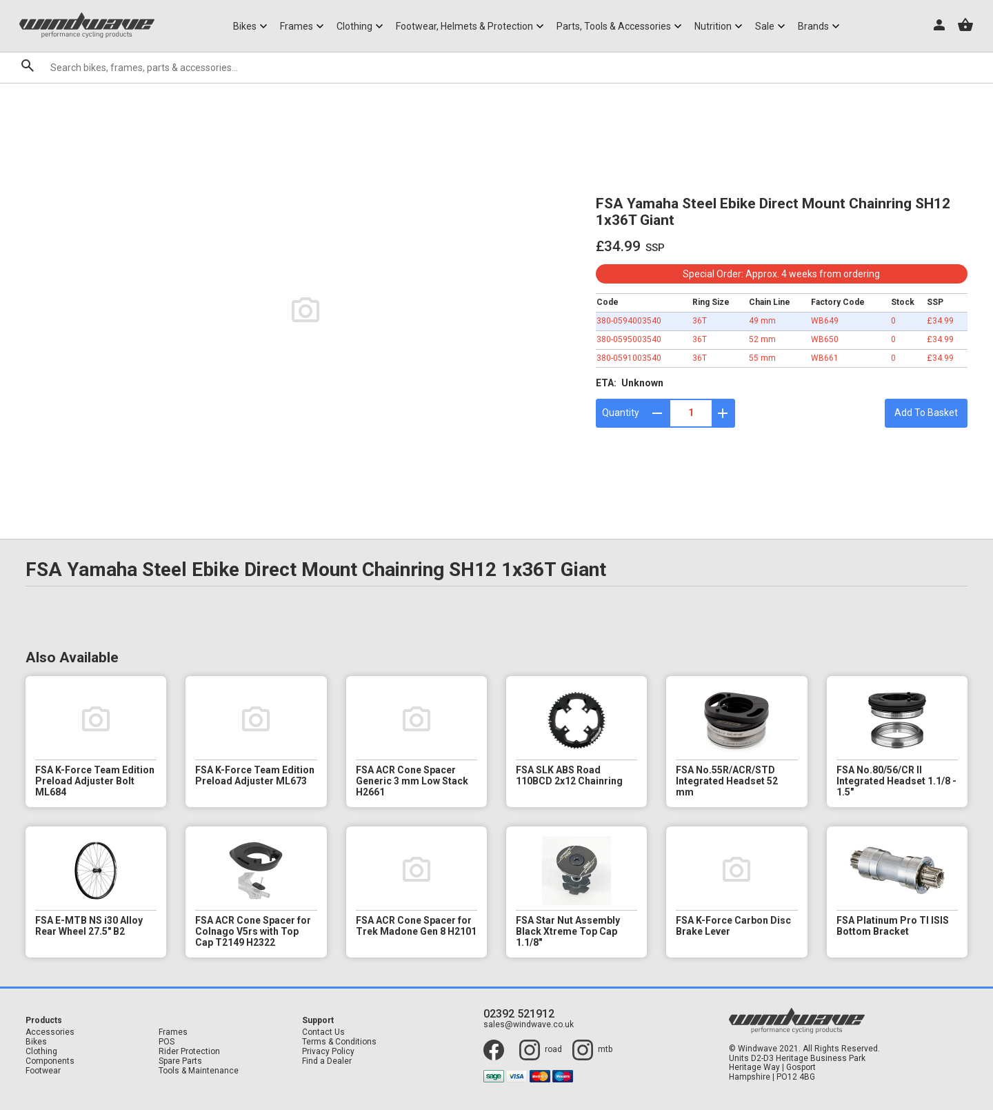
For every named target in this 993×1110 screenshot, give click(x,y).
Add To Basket (926, 412)
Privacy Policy (328, 1051)
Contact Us (323, 1032)
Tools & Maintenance (199, 1071)
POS (166, 1042)
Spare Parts (180, 1061)
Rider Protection (189, 1051)
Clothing (41, 1051)
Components (50, 1061)
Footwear (43, 1071)
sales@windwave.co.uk (528, 1024)
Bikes (36, 1042)
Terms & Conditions (339, 1042)
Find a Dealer (327, 1061)
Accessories (50, 1032)
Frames (173, 1032)
